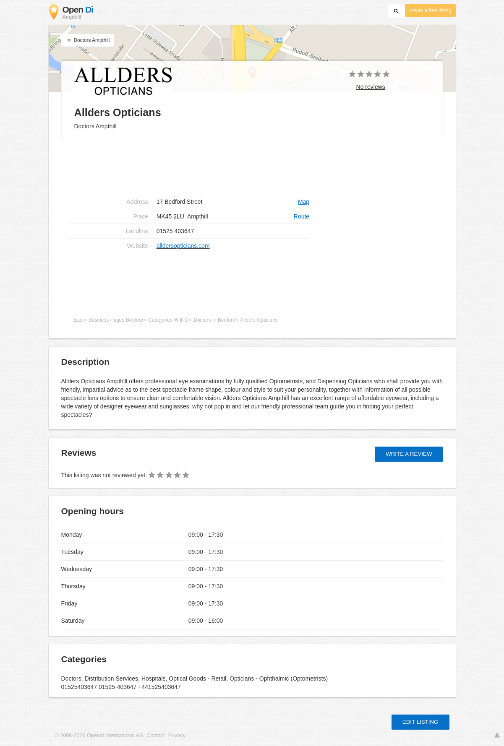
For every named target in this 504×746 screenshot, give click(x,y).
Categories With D (168, 320)
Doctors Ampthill (87, 40)
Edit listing (420, 722)
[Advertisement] (189, 280)
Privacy (176, 735)
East (79, 320)
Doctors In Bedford (214, 320)
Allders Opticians (258, 320)
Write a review (409, 454)
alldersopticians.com (183, 245)
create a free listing (430, 10)
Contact (155, 735)
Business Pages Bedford (116, 320)
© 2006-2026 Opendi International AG (99, 735)
